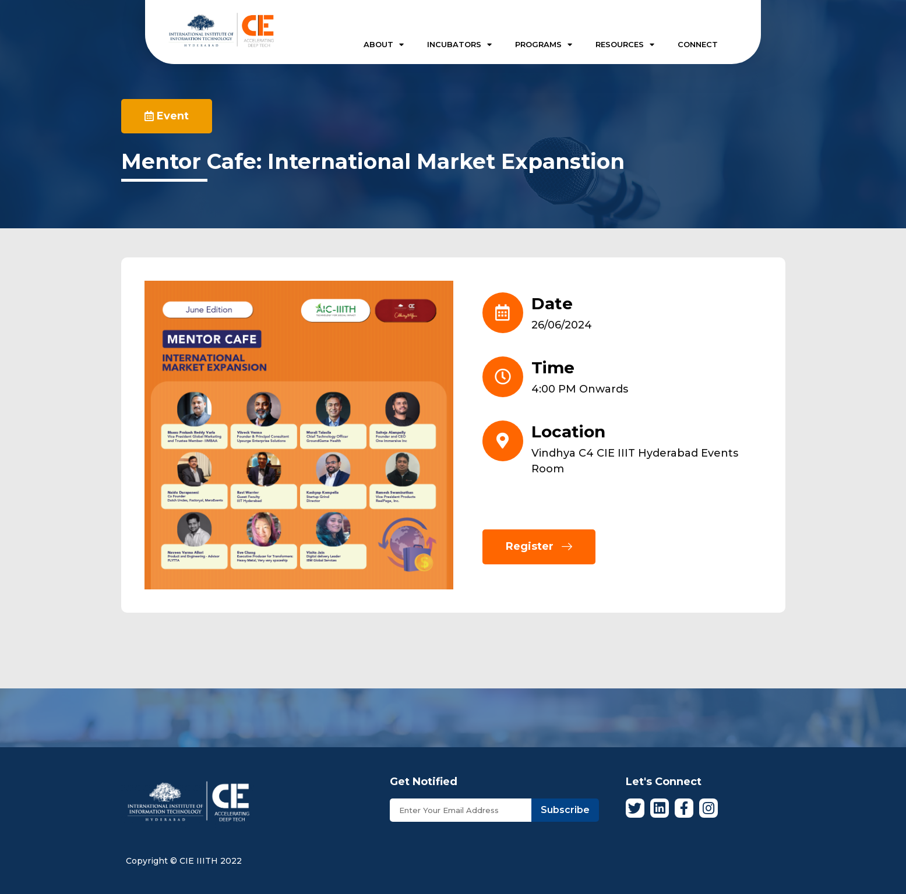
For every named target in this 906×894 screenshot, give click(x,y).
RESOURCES (624, 44)
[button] (166, 116)
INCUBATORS (459, 44)
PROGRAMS (543, 44)
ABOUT (384, 44)
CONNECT (698, 44)
